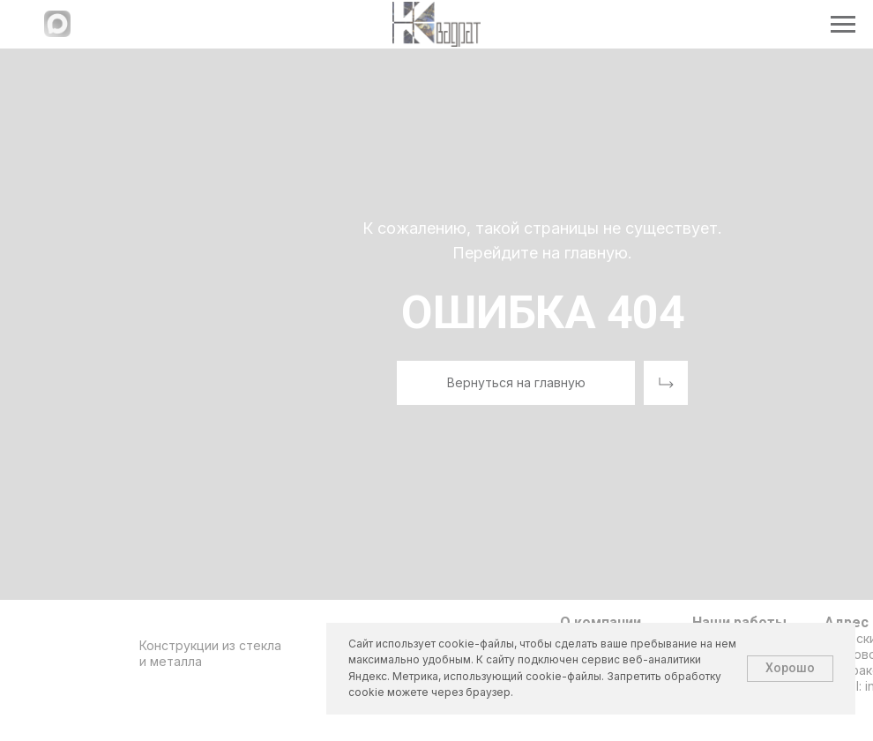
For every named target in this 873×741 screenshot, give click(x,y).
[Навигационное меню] (843, 25)
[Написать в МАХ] (57, 32)
